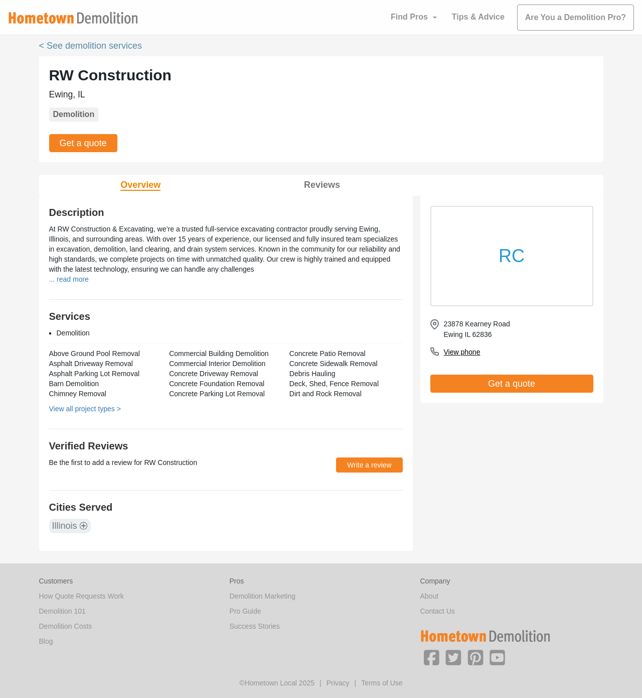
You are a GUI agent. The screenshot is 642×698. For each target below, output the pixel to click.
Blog (46, 641)
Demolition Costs (65, 626)
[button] (431, 656)
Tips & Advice (478, 17)
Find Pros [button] (409, 17)
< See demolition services (90, 46)
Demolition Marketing (263, 596)
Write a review (369, 465)
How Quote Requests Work (81, 596)
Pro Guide (245, 611)
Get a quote (83, 143)
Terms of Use (381, 683)
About (429, 596)
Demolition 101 (62, 611)
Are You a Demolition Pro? (575, 17)
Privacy (338, 683)
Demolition (74, 114)
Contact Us (437, 611)
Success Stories (255, 626)
